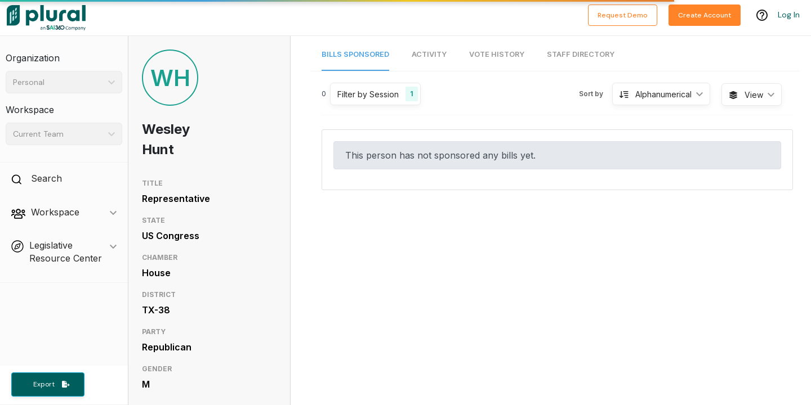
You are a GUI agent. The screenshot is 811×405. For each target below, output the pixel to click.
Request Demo (623, 15)
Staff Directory (580, 54)
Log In (789, 15)
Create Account (704, 15)
